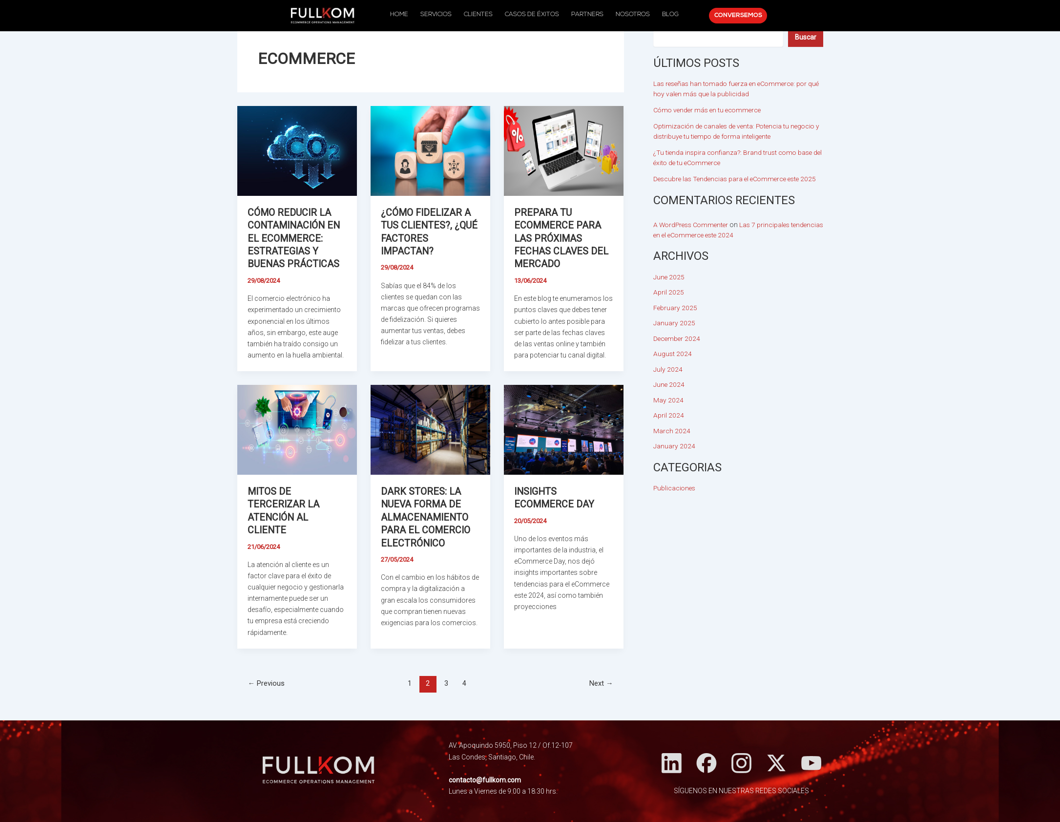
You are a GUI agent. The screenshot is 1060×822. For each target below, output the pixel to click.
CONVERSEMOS (729, 16)
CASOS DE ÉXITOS (532, 15)
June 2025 (669, 277)
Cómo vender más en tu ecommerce (709, 110)
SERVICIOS (441, 15)
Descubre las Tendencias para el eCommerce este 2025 (738, 179)
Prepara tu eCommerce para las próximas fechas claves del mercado (562, 238)
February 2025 (675, 308)
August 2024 (672, 354)
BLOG (663, 15)
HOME (406, 15)
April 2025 (668, 292)
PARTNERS (585, 15)
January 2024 (674, 446)
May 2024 (668, 400)
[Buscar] (805, 37)
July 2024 (668, 369)
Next (601, 681)
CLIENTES (480, 15)
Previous (266, 681)
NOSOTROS (628, 15)
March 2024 (671, 431)
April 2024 (668, 415)
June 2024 (669, 384)
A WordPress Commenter (692, 225)
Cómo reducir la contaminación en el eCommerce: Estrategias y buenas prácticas (295, 238)
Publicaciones (675, 488)
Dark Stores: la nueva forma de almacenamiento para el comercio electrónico (426, 516)
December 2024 (677, 338)
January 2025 (674, 323)
